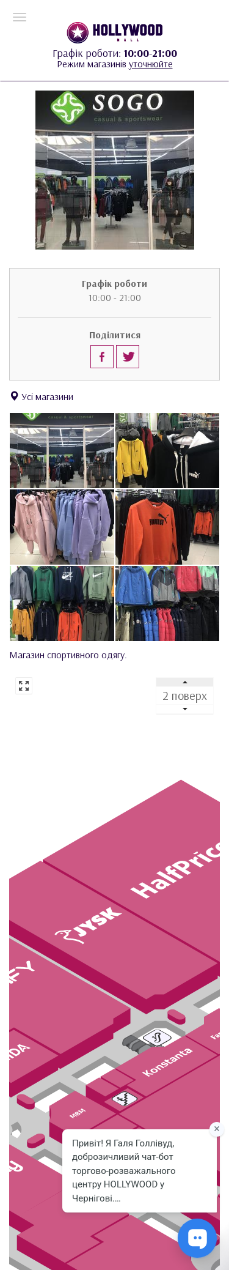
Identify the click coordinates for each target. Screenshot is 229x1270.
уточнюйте (151, 64)
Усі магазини (41, 396)
